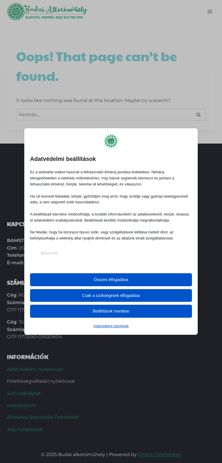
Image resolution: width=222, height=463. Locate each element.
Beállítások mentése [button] (111, 311)
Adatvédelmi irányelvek (111, 326)
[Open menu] (209, 11)
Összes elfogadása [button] (111, 279)
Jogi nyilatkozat (25, 429)
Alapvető (49, 253)
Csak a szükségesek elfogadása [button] (111, 295)
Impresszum (21, 405)
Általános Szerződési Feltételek (43, 417)
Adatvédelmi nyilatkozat (35, 369)
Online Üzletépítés (159, 454)
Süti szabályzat (24, 393)
